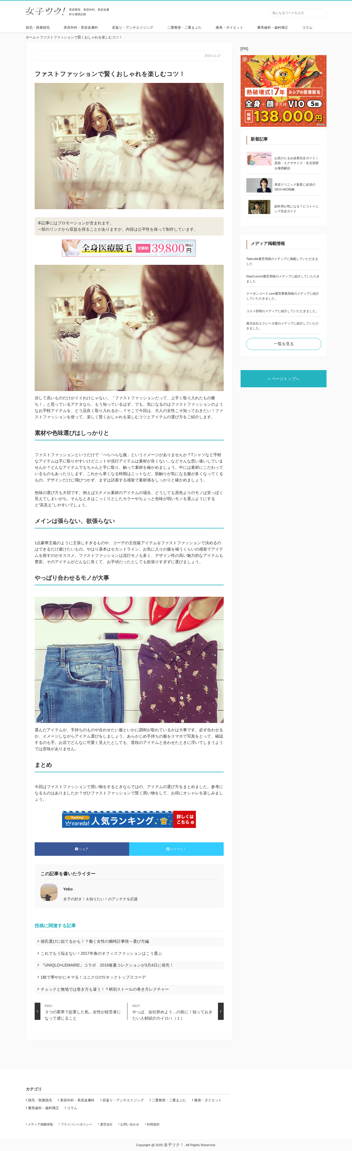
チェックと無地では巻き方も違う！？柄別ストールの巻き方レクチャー (105, 989)
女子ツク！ (174, 1144)
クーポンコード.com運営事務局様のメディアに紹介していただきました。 (282, 296)
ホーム (31, 37)
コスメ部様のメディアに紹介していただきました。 (282, 311)
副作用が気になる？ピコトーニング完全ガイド (296, 209)
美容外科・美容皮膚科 (81, 28)
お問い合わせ (129, 1124)
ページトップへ (284, 378)
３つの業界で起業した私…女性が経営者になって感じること (78, 1011)
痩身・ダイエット (229, 28)
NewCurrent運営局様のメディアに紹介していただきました (283, 279)
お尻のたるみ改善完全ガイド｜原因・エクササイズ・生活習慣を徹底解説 (296, 163)
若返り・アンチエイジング (132, 28)
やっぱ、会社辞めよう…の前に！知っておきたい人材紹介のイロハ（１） (177, 1011)
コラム (307, 28)
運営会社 (106, 1124)
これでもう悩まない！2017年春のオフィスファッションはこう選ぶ (101, 953)
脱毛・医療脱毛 (38, 28)
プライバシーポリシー (76, 1124)
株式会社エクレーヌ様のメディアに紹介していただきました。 (282, 326)
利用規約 (153, 1124)
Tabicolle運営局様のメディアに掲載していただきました (282, 261)
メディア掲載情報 (40, 1124)
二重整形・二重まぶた (184, 28)
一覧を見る (284, 343)
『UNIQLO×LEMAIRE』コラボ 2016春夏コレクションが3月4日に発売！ (107, 965)
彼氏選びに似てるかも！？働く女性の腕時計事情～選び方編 (95, 941)
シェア (82, 849)
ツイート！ (176, 849)
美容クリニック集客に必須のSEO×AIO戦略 (294, 187)
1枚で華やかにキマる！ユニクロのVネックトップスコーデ (93, 977)
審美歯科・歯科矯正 (272, 28)
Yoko (68, 889)
